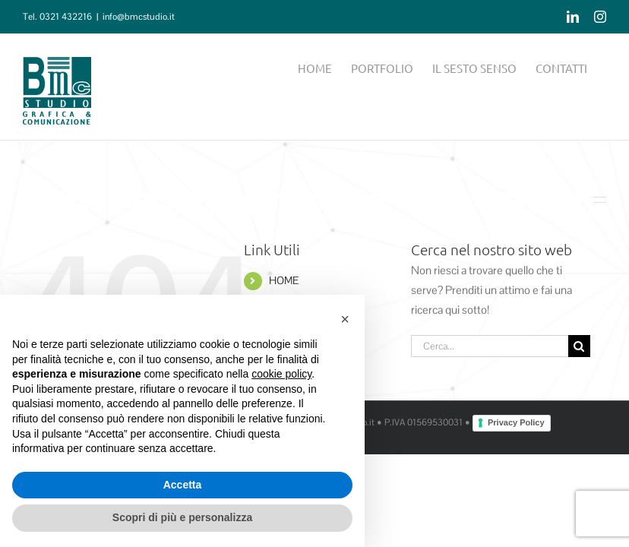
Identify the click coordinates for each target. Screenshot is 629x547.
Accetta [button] (182, 485)
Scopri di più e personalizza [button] (182, 517)
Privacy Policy (516, 422)
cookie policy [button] (281, 374)
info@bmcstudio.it (139, 17)
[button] (345, 319)
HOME (284, 280)
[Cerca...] (489, 346)
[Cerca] (579, 346)
